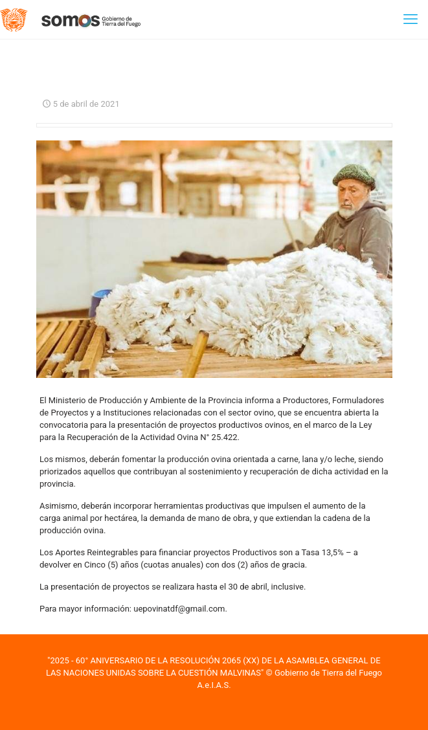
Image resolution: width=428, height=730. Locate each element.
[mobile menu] (411, 19)
